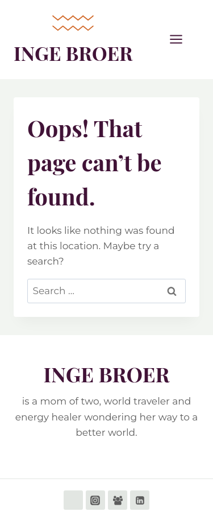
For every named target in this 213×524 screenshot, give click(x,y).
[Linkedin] (139, 500)
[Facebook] (73, 500)
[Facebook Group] (117, 500)
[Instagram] (95, 500)
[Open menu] (181, 39)
